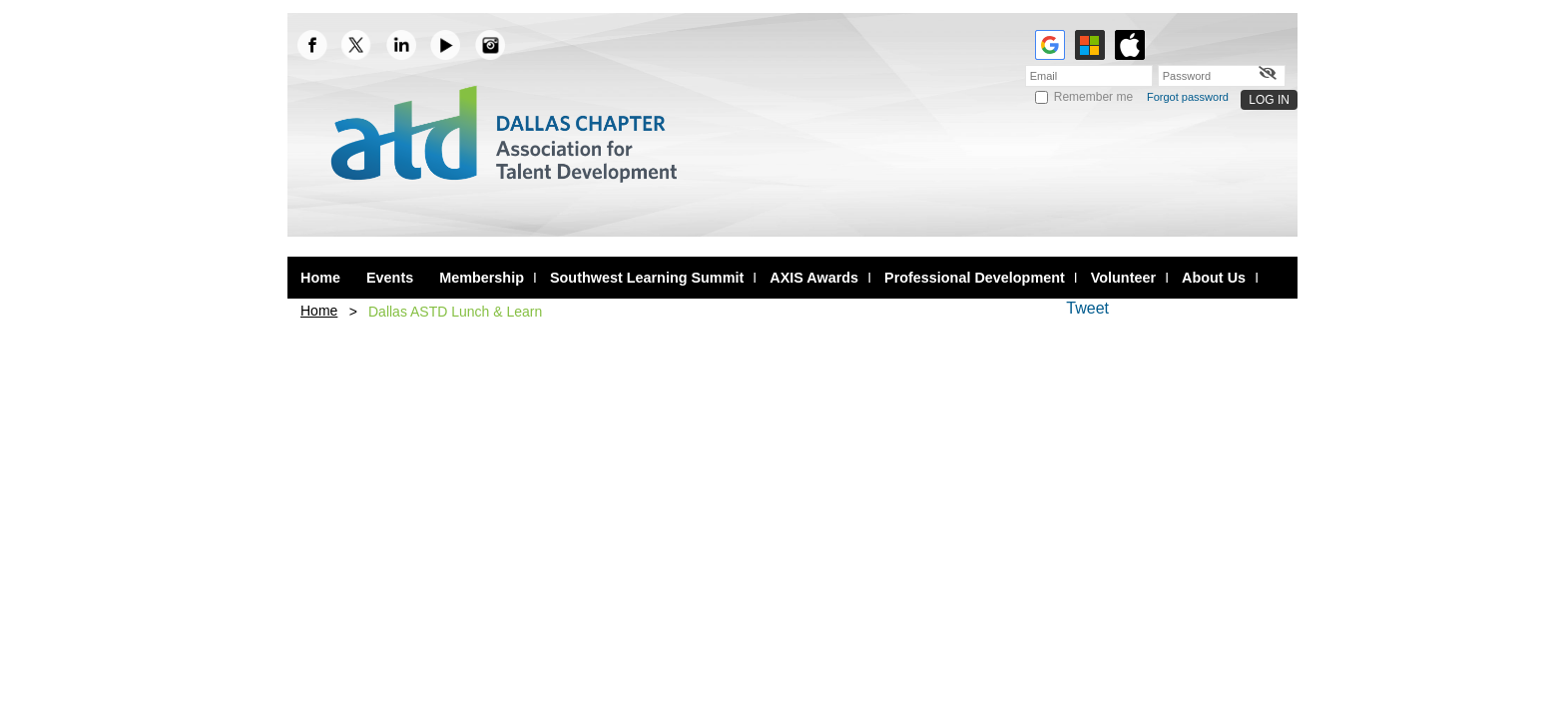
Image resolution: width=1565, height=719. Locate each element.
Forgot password (1188, 97)
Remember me (1093, 97)
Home (318, 311)
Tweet (1087, 308)
